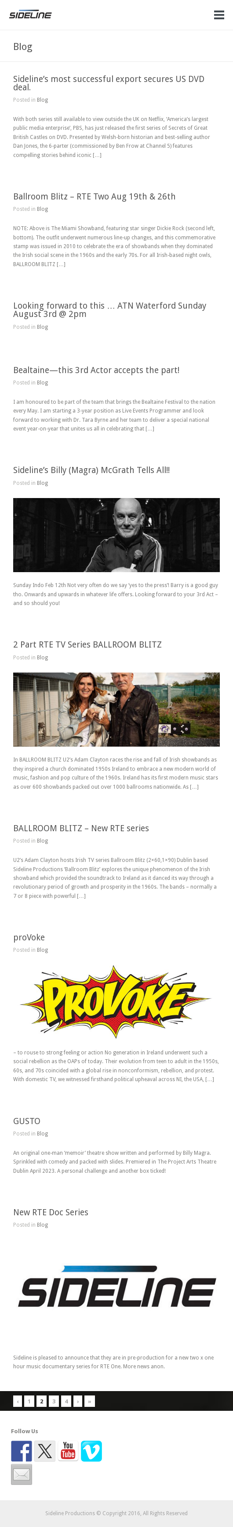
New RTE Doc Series (50, 1212)
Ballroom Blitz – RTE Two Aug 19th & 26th (94, 197)
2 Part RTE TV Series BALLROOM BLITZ (87, 645)
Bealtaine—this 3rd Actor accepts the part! (96, 370)
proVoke (29, 938)
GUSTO (26, 1121)
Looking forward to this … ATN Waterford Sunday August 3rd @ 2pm (109, 310)
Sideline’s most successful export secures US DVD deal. (108, 83)
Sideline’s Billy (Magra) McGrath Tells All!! (91, 470)
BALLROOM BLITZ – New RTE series (81, 828)
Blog (42, 100)
